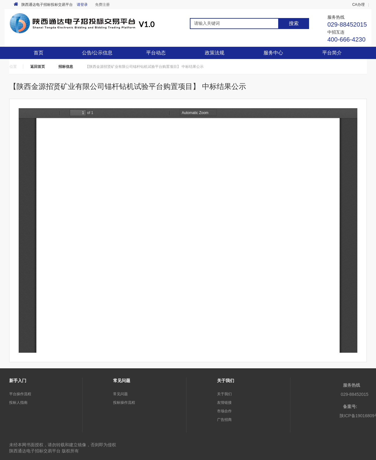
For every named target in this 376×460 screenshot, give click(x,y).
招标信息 (65, 66)
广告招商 (224, 420)
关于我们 (224, 394)
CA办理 (358, 4)
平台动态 (156, 52)
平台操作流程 (20, 394)
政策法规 (214, 52)
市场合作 (224, 411)
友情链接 (224, 402)
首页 (38, 52)
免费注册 (102, 4)
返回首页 (37, 66)
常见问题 (120, 394)
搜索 (294, 23)
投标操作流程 (124, 402)
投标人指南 (18, 402)
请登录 (82, 4)
